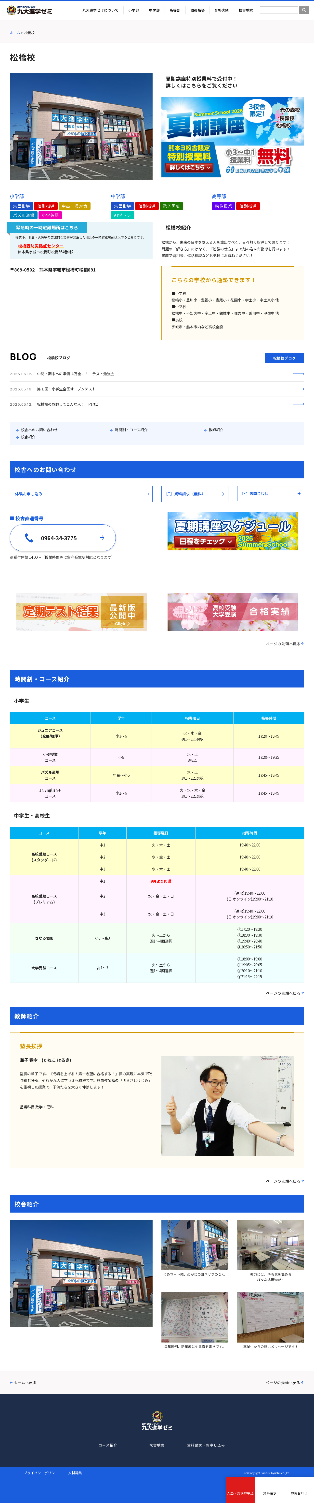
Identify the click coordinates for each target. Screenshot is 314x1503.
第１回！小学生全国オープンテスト (66, 388)
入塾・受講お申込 (240, 1493)
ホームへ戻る (25, 1382)
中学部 (154, 10)
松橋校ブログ (284, 358)
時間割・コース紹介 (131, 429)
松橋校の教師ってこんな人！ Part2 (67, 404)
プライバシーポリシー (41, 1472)
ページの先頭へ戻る (283, 643)
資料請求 (270, 1493)
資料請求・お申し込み (206, 1445)
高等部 (175, 10)
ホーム (15, 32)
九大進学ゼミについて (100, 10)
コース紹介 (108, 1445)
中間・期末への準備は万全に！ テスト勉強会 (75, 373)
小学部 (133, 10)
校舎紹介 (28, 436)
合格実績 (221, 10)
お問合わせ (299, 1493)
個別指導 (197, 10)
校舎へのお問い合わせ (39, 429)
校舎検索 (246, 10)
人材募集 (75, 1472)
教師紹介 (216, 429)
